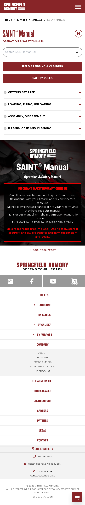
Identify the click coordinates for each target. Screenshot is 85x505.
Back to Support (42, 250)
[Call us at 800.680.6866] (42, 456)
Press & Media (42, 362)
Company (43, 344)
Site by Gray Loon (43, 497)
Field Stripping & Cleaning (42, 66)
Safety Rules (42, 78)
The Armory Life (42, 381)
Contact (42, 440)
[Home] (14, 6)
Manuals (37, 20)
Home (8, 20)
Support (22, 20)
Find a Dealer (42, 391)
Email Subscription (42, 366)
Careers (42, 411)
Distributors (42, 401)
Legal (42, 430)
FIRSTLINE (42, 357)
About (42, 352)
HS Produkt (42, 371)
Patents (42, 420)
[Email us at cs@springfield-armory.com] (43, 463)
